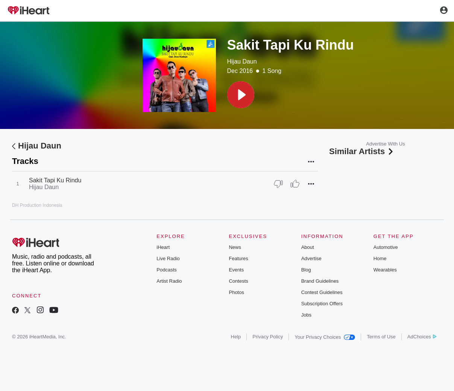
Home (380, 258)
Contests (238, 281)
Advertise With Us (385, 144)
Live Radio (167, 258)
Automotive (386, 247)
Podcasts (166, 270)
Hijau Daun (242, 61)
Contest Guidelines (322, 292)
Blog (306, 270)
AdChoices (421, 336)
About (307, 247)
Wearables (385, 270)
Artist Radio (169, 281)
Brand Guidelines (320, 281)
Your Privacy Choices (325, 337)
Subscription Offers (322, 303)
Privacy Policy (267, 336)
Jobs (306, 315)
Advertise (311, 258)
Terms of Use (381, 336)
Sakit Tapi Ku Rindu (55, 180)
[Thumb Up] (295, 184)
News (235, 247)
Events (236, 270)
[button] (240, 94)
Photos (236, 292)
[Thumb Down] (278, 184)
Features (238, 258)
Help (236, 336)
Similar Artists (362, 151)
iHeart (163, 247)
